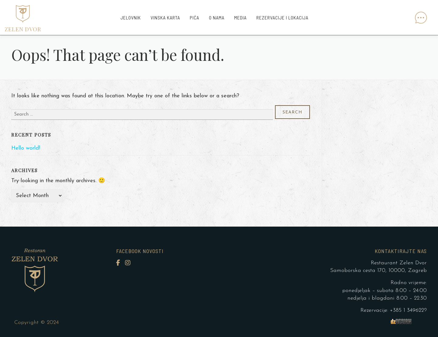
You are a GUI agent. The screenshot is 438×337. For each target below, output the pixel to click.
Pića (194, 17)
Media (240, 17)
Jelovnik (130, 17)
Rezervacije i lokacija (282, 17)
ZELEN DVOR (23, 29)
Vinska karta (165, 17)
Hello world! (25, 148)
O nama (216, 17)
